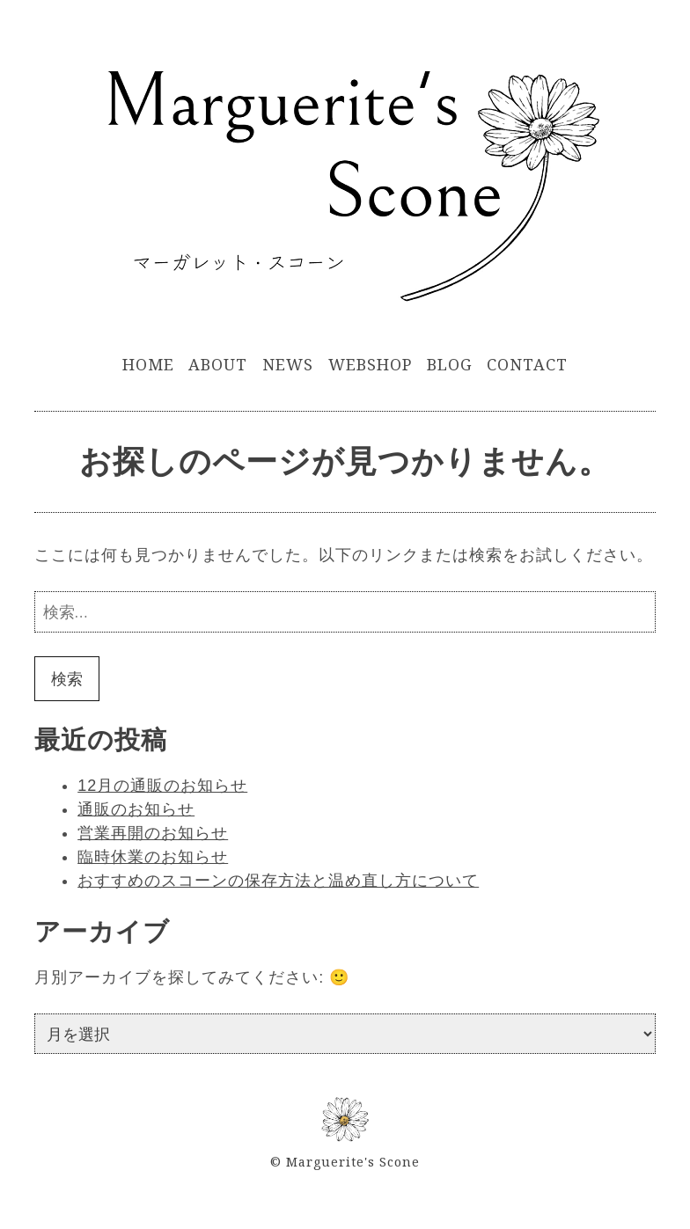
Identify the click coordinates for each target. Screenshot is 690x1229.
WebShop (370, 364)
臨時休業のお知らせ (152, 857)
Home (148, 364)
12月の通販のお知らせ (162, 785)
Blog (450, 364)
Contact (527, 364)
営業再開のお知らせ (152, 833)
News (287, 364)
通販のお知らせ (136, 809)
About (217, 364)
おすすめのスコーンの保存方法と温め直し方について (278, 880)
